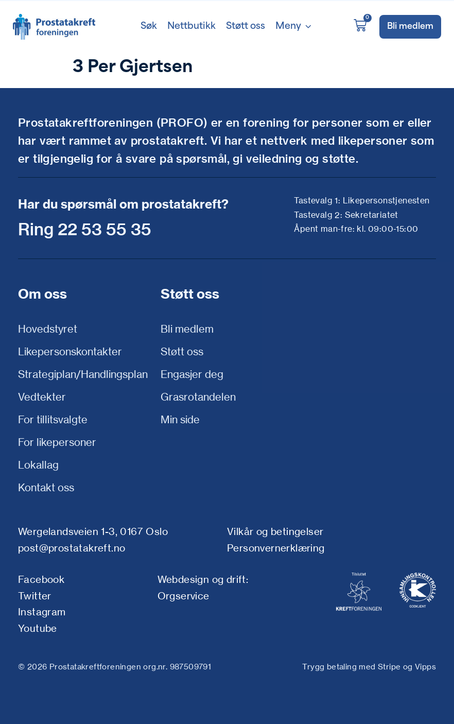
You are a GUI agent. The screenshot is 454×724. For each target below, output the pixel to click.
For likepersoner (57, 442)
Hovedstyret (47, 328)
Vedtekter (42, 396)
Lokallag (38, 464)
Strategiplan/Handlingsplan (83, 374)
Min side (180, 419)
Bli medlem (187, 328)
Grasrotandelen (198, 396)
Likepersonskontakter (70, 351)
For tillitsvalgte (53, 419)
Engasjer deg (192, 374)
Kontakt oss (46, 487)
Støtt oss (182, 351)
